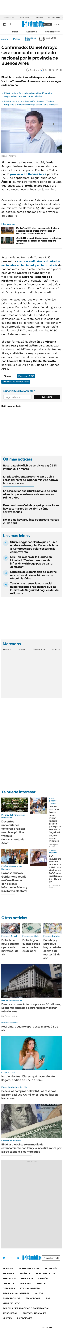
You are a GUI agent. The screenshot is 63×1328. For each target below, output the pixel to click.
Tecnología (33, 1298)
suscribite (47, 24)
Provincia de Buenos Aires (16, 381)
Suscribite (47, 397)
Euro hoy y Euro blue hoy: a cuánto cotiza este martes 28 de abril (52, 949)
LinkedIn (25, 1258)
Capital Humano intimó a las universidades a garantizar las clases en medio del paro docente (38, 241)
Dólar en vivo (25, 17)
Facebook (11, 1258)
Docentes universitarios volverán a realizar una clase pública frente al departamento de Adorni (13, 832)
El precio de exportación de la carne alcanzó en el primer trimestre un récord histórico (33, 575)
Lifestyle (9, 1283)
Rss (48, 1298)
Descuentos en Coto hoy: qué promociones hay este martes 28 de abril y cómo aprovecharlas (31, 508)
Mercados (9, 1278)
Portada (8, 1268)
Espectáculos (11, 1298)
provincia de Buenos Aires (28, 174)
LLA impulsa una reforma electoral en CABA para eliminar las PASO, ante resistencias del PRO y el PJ (55, 868)
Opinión (43, 1278)
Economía (31, 31)
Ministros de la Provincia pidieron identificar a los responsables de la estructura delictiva (28, 95)
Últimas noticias (29, 1268)
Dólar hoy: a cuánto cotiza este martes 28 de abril (31, 945)
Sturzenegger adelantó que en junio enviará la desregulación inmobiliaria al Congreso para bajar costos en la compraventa (34, 547)
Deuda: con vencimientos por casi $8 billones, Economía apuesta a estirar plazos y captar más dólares (31, 1007)
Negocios (27, 1278)
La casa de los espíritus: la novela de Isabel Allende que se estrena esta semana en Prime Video (30, 494)
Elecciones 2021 (30, 39)
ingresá (57, 24)
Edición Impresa (30, 1288)
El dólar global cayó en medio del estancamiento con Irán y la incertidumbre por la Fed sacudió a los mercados (31, 1148)
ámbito (5, 39)
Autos (39, 1293)
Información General (16, 1293)
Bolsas (22, 649)
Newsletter (56, 31)
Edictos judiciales (34, 1313)
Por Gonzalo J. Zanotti (54, 886)
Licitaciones (24, 1318)
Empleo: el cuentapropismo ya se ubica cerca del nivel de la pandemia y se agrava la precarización (30, 480)
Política (16, 39)
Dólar (15, 31)
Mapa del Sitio (11, 1303)
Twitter (4, 1258)
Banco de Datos (45, 1273)
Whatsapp (40, 1258)
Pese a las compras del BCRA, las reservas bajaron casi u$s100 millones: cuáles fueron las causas (29, 1094)
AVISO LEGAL (10, 1313)
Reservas (39, 17)
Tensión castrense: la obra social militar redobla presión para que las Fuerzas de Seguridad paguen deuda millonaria (34, 588)
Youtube (32, 1258)
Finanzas (49, 31)
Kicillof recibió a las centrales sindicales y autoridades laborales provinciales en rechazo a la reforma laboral (37, 231)
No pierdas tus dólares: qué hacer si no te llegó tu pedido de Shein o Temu (28, 1078)
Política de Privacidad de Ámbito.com (25, 1308)
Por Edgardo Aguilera (53, 845)
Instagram (18, 1258)
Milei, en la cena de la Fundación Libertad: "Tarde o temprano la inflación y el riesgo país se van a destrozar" (31, 103)
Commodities (39, 649)
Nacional (26, 1283)
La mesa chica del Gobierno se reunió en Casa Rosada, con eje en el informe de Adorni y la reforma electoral (14, 882)
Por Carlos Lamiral (9, 1016)
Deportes (9, 1288)
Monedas (7, 649)
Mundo (41, 1283)
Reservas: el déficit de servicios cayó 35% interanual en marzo (30, 467)
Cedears (56, 649)
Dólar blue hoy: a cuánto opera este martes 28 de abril (31, 521)
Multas (7, 1318)
